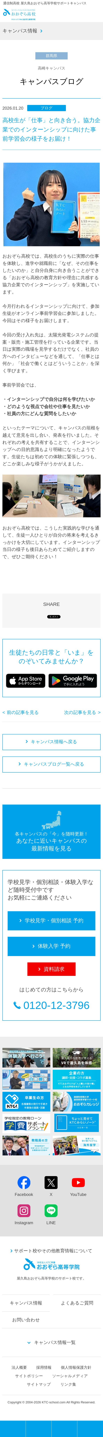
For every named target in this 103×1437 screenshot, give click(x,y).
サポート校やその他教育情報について (53, 1250)
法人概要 (19, 1367)
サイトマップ (39, 1384)
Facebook (24, 1194)
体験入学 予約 (64, 1429)
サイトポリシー (29, 1376)
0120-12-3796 (56, 1005)
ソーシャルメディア (70, 1376)
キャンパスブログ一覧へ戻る (54, 764)
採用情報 (43, 1367)
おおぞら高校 (19, 18)
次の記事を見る (80, 712)
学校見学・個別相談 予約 (39, 1429)
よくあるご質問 (77, 1303)
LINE (51, 1222)
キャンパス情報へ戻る (54, 741)
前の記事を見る (23, 712)
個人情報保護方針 (76, 1367)
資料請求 (90, 1429)
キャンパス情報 (19, 30)
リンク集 (68, 1384)
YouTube (78, 1194)
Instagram (24, 1222)
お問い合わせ (26, 1319)
